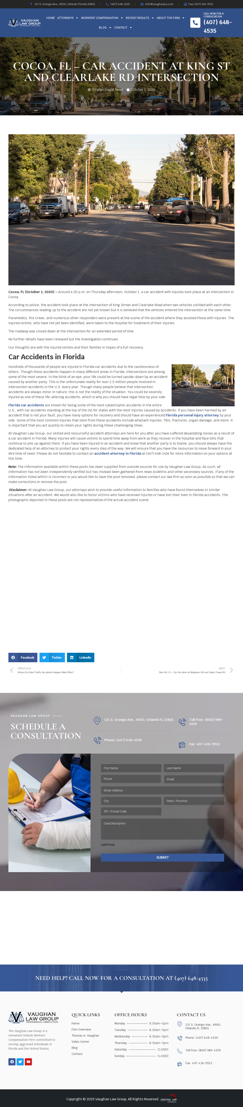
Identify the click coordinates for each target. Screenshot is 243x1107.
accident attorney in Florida (117, 453)
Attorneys (68, 17)
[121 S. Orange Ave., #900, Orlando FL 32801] (97, 721)
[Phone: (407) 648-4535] (97, 741)
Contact (123, 27)
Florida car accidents (26, 405)
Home (50, 18)
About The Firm (171, 17)
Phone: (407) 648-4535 (123, 740)
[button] (22, 657)
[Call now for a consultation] (195, 23)
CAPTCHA (107, 844)
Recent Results (140, 17)
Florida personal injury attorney (192, 415)
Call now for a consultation (214, 15)
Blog (105, 27)
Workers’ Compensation (102, 17)
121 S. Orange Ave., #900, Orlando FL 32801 (139, 719)
